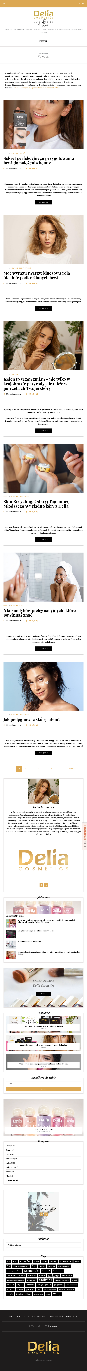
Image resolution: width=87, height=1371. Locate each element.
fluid (33, 1266)
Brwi (15, 1262)
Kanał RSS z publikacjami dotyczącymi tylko (37, 88)
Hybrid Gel (51, 1266)
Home (11, 1316)
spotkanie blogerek (50, 1289)
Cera (36, 1261)
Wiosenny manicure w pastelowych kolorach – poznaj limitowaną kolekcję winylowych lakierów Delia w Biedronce (46, 921)
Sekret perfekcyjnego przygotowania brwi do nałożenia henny (38, 160)
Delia (44, 1261)
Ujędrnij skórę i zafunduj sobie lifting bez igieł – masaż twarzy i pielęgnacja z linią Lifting (49, 953)
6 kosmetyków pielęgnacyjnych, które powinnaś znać (39, 612)
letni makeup (32, 1275)
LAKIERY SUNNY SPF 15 (15, 916)
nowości (10, 1285)
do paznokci (65, 1261)
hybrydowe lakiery (64, 1266)
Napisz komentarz (13, 168)
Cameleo (25, 1261)
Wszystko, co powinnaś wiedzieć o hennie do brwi (43, 1026)
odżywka (20, 1285)
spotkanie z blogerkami (66, 1289)
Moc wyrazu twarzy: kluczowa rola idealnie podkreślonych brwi (36, 275)
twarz (48, 1294)
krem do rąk (46, 1271)
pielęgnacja (58, 1285)
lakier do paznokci (16, 1275)
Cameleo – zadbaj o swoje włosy (64, 1316)
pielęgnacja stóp (72, 1285)
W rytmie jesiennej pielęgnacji (29, 941)
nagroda (74, 1280)
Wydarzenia (10, 1180)
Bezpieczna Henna (36, 1316)
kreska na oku (57, 1271)
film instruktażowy (21, 1266)
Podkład (10, 1289)
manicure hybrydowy (62, 1280)
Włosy (8, 1171)
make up (42, 1275)
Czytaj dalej (43, 202)
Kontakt (21, 1316)
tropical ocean (38, 1294)
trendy (10, 1294)
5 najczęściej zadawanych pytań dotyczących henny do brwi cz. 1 (43, 1045)
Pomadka (20, 1289)
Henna (21, 268)
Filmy (8, 1176)
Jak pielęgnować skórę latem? (31, 719)
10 (51, 769)
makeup (53, 1275)
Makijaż (22, 153)
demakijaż (53, 1261)
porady (29, 1289)
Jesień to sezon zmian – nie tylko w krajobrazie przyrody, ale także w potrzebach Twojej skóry (36, 383)
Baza (8, 1261)
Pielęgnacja (24, 496)
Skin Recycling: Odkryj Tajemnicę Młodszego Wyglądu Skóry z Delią (36, 503)
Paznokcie (46, 1131)
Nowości (14, 153)
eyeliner (77, 1261)
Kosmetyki (31, 1271)
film (8, 1266)
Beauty (21, 605)
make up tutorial (67, 1275)
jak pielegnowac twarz (14, 1271)
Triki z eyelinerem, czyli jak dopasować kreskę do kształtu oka (43, 1064)
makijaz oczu (31, 1280)
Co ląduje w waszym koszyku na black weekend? (36, 931)
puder (38, 1289)
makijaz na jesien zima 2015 (15, 1280)
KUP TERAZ (43, 994)
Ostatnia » (73, 769)
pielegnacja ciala (44, 1285)
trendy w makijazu (23, 1294)
